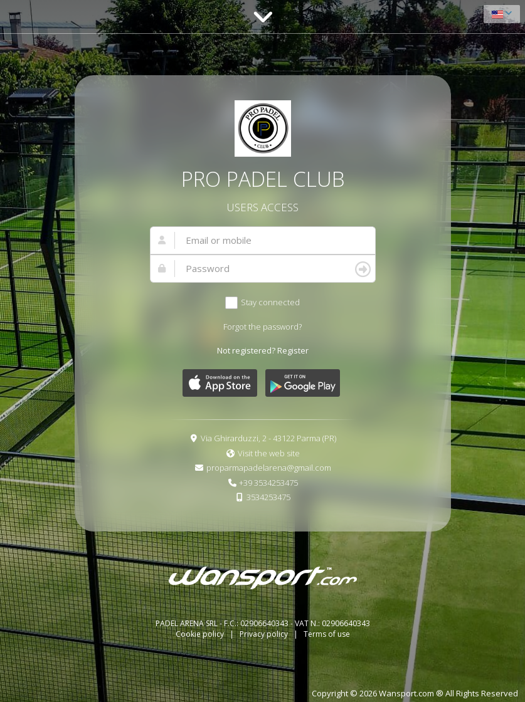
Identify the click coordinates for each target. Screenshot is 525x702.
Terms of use (327, 634)
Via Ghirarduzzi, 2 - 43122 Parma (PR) (268, 438)
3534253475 (268, 497)
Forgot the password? (262, 326)
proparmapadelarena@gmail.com (268, 467)
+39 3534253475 (268, 482)
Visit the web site (269, 453)
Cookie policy (201, 634)
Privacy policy (265, 634)
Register (293, 350)
